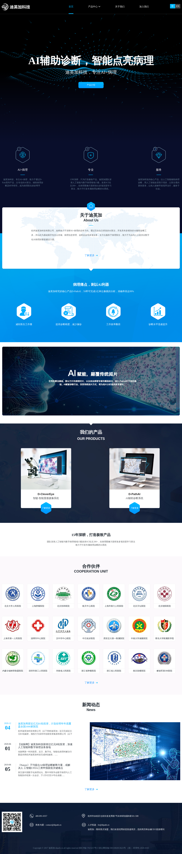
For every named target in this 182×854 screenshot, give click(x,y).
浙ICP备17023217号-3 (88, 848)
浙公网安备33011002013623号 (112, 848)
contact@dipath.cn (53, 825)
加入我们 (144, 6)
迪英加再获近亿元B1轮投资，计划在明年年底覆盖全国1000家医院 (44, 725)
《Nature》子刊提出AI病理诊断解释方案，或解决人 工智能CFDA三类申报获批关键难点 (44, 766)
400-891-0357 (41, 816)
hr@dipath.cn (103, 825)
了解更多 (89, 255)
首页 (71, 6)
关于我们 (120, 6)
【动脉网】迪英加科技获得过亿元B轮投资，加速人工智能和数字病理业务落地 (45, 746)
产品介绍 (91, 85)
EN (177, 6)
